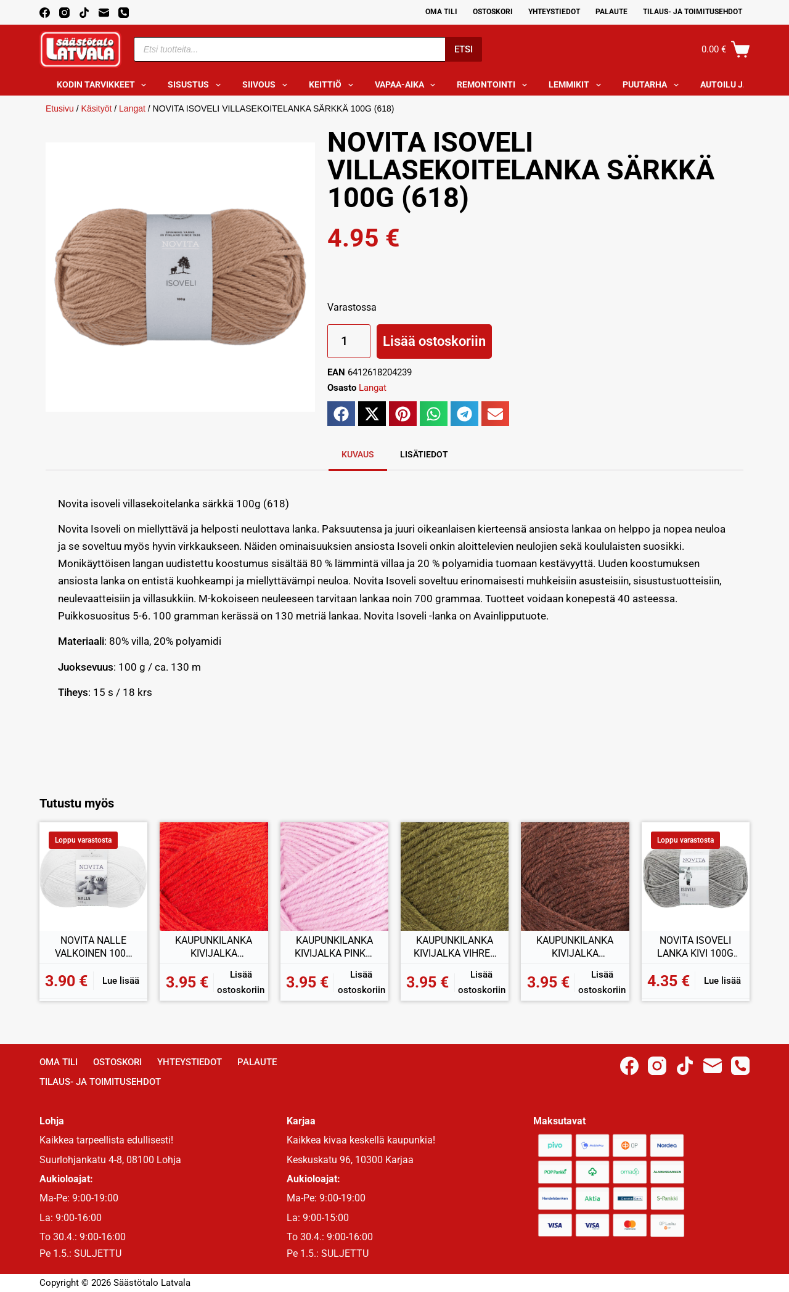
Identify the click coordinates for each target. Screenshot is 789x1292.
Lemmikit (577, 85)
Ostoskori (493, 11)
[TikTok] (84, 12)
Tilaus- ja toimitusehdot (692, 11)
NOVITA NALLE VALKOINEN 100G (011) (94, 947)
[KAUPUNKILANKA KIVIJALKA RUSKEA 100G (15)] (575, 876)
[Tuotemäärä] (348, 341)
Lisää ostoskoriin (434, 341)
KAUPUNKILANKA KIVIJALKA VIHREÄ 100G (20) (455, 947)
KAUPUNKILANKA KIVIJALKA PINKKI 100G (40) (334, 947)
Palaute (611, 11)
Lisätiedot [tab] (424, 454)
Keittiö (333, 85)
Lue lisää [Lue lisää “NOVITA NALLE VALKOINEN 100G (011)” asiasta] (120, 980)
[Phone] (123, 12)
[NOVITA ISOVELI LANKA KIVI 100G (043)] (696, 876)
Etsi (463, 49)
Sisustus (197, 85)
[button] (341, 413)
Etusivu (60, 108)
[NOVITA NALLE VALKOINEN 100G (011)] (93, 876)
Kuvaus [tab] (357, 454)
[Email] (104, 12)
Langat (132, 108)
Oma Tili (441, 11)
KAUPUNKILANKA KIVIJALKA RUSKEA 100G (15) (575, 947)
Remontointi (494, 85)
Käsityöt (96, 108)
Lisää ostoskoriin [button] (240, 982)
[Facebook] (44, 12)
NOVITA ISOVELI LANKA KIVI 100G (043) (695, 947)
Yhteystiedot (554, 11)
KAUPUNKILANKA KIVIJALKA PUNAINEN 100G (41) (213, 947)
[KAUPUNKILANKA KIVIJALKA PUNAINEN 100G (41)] (214, 876)
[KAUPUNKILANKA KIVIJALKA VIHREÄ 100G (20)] (455, 876)
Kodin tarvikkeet (104, 85)
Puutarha (653, 85)
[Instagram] (64, 12)
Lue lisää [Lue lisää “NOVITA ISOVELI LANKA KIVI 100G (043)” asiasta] (722, 980)
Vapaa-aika (408, 85)
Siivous (267, 85)
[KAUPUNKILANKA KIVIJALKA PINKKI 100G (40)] (334, 876)
